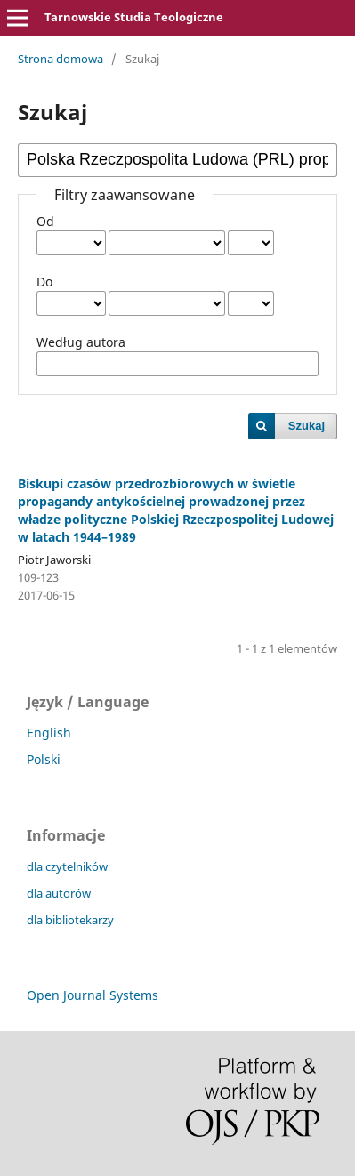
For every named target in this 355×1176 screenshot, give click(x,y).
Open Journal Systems (92, 995)
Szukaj (306, 425)
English (49, 732)
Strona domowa (60, 59)
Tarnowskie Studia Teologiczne (133, 17)
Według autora (80, 342)
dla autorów (59, 893)
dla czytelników (67, 866)
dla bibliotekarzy (70, 920)
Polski (44, 759)
